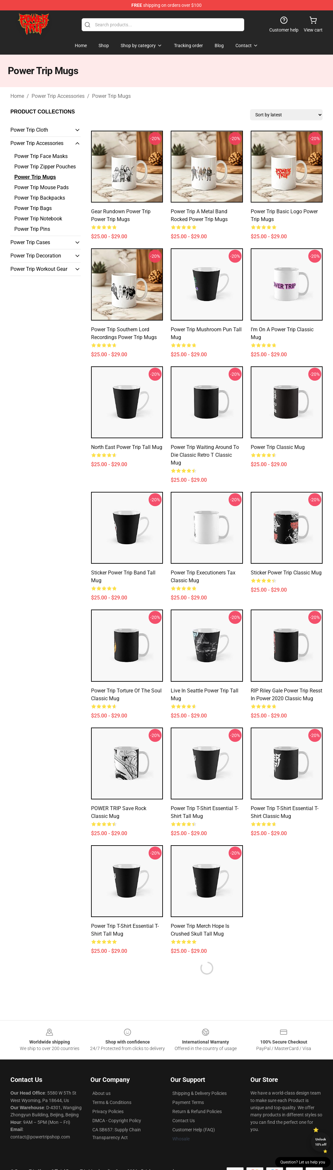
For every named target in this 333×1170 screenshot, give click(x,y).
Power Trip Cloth (29, 130)
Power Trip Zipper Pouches (45, 167)
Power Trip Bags (33, 208)
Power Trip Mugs (111, 96)
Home (17, 96)
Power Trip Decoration (35, 256)
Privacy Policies (108, 1111)
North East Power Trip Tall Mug (126, 447)
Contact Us (183, 1120)
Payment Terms (188, 1102)
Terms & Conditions (111, 1102)
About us (101, 1093)
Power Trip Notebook (38, 219)
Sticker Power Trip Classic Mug (286, 573)
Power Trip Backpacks (39, 198)
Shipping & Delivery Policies (199, 1093)
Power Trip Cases (30, 242)
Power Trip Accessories (58, 96)
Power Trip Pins (32, 229)
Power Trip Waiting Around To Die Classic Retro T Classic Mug (205, 455)
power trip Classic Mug (278, 447)
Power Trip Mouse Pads (41, 187)
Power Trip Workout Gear (38, 269)
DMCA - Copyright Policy (116, 1120)
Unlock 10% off (320, 1141)
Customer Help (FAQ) (193, 1129)
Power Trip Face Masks (41, 156)
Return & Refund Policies (197, 1111)
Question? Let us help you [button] (302, 1162)
